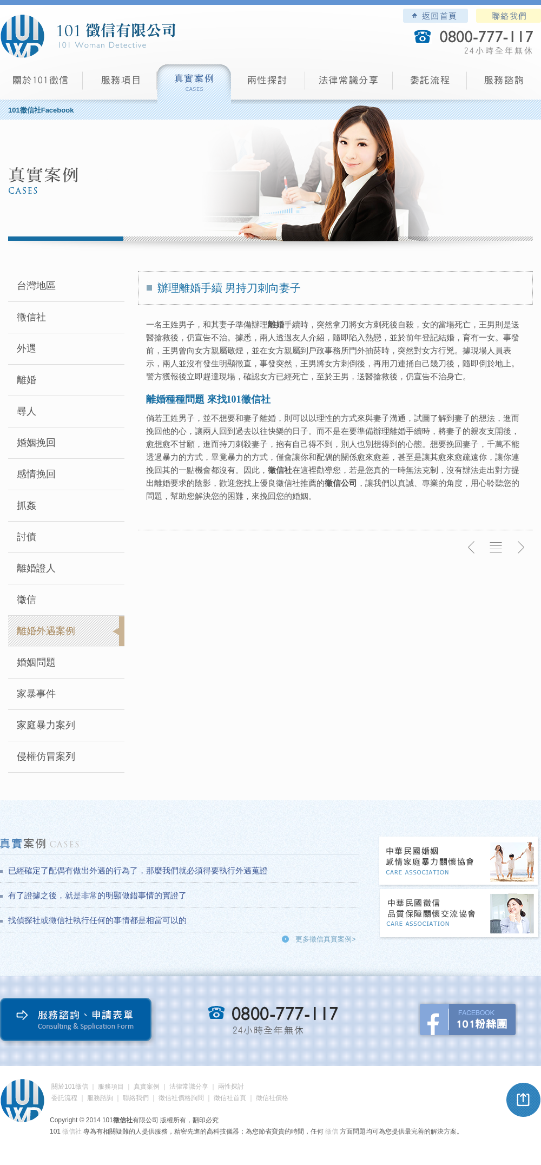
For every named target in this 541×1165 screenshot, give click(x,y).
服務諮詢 (504, 84)
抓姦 (26, 505)
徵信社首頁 (230, 1098)
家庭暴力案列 (46, 725)
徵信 (26, 599)
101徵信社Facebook (41, 110)
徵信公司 (341, 483)
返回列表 (496, 548)
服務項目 (120, 84)
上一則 (472, 548)
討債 (26, 536)
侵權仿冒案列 (46, 756)
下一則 (520, 548)
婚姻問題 (36, 662)
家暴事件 (36, 693)
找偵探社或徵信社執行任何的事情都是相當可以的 (97, 920)
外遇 (26, 348)
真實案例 (194, 84)
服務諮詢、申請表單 (78, 1022)
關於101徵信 (69, 1086)
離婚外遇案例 (46, 631)
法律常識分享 (349, 84)
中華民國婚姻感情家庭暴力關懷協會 (459, 861)
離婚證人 (36, 568)
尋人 (26, 411)
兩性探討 (268, 84)
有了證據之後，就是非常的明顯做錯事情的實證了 (97, 895)
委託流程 (430, 84)
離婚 (26, 379)
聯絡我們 (508, 16)
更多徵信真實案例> (325, 939)
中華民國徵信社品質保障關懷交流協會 (459, 914)
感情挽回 (36, 474)
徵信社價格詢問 (181, 1098)
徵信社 (31, 317)
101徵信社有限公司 (87, 36)
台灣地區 (36, 285)
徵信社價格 (272, 1098)
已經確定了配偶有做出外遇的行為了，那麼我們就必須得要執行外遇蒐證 (138, 870)
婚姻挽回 (36, 442)
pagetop (523, 1100)
